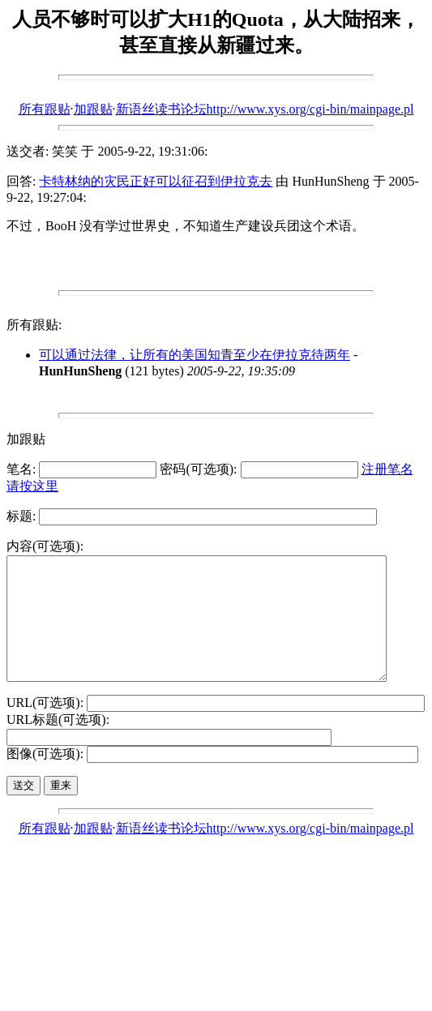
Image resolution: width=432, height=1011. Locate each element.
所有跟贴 (45, 109)
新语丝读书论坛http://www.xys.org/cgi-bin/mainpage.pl (265, 109)
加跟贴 (93, 109)
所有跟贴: (34, 325)
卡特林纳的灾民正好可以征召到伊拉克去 (155, 181)
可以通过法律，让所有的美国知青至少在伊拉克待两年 (194, 355)
